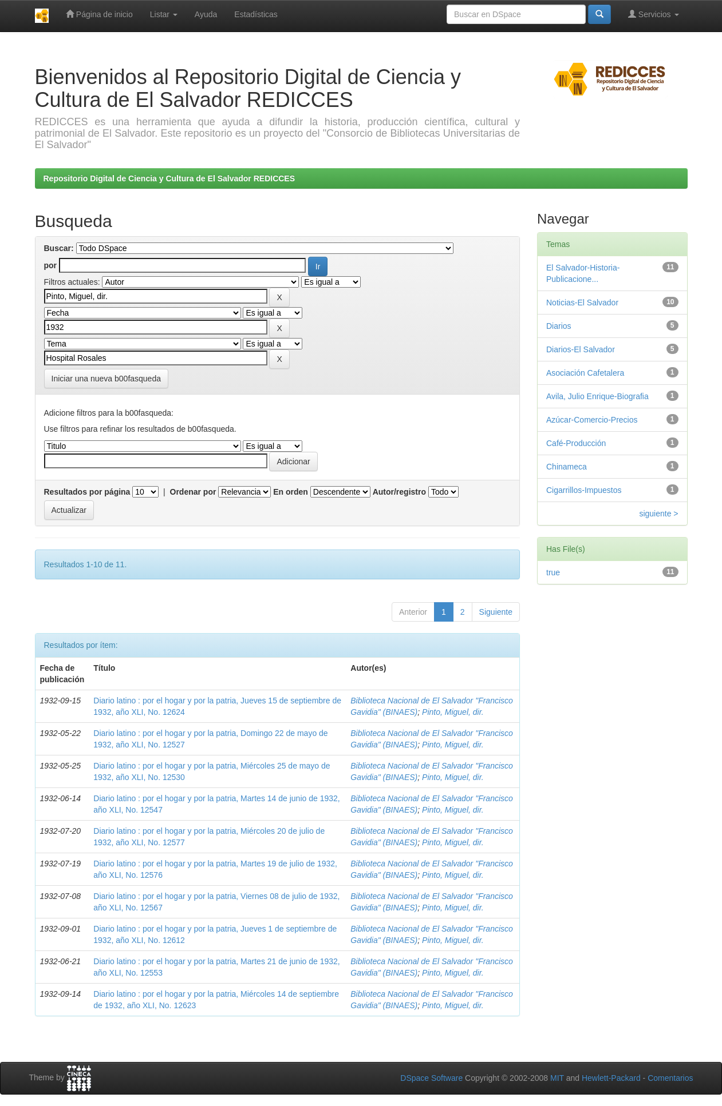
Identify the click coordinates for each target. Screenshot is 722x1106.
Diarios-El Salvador (580, 349)
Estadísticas (255, 14)
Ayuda (206, 14)
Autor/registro (399, 491)
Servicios (653, 14)
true (553, 572)
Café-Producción (576, 443)
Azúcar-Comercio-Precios (591, 419)
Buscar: (59, 248)
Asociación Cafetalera (585, 372)
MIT (557, 1078)
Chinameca (566, 466)
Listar (163, 14)
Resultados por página (87, 491)
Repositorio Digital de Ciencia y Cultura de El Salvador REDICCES (169, 178)
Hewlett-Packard (611, 1078)
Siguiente (495, 611)
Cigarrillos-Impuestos (583, 490)
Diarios (558, 326)
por (50, 265)
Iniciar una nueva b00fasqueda (106, 378)
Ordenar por (193, 491)
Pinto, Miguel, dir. (453, 712)
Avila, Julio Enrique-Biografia (597, 396)
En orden (290, 491)
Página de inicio (99, 14)
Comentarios (670, 1078)
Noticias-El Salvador (582, 302)
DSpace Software (431, 1078)
